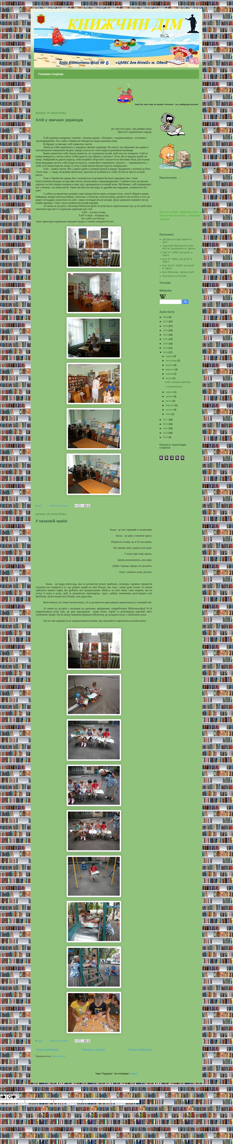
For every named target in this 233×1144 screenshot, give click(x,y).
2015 (166, 428)
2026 (166, 317)
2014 (166, 433)
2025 (166, 321)
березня (170, 405)
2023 (166, 330)
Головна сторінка (50, 74)
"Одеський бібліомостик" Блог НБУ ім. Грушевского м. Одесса (178, 247)
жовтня (170, 365)
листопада (171, 360)
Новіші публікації (47, 1049)
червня (170, 392)
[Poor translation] (12, 1097)
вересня (170, 369)
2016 (166, 424)
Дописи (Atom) (59, 1056)
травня (169, 396)
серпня (169, 374)
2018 (166, 352)
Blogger (133, 1073)
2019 (166, 348)
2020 (166, 343)
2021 (166, 339)
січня (169, 414)
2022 (166, 334)
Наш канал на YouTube (174, 276)
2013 (166, 437)
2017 (166, 419)
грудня (169, 356)
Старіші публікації (140, 1049)
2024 (166, 326)
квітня (169, 401)
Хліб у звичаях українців (59, 120)
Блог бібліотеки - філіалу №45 (178, 272)
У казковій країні (51, 521)
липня (169, 378)
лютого (169, 409)
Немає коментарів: (59, 505)
